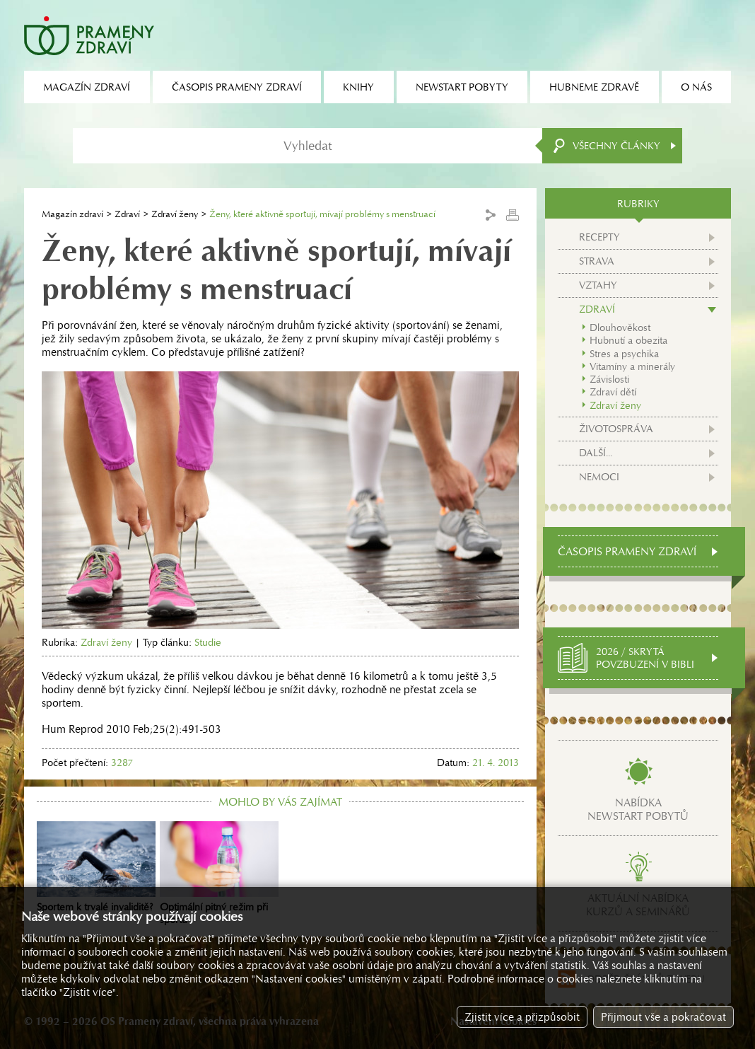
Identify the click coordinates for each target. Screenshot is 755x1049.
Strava (596, 261)
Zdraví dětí (613, 392)
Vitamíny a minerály (632, 366)
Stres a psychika (624, 353)
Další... (595, 452)
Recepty (599, 237)
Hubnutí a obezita (628, 340)
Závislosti (609, 379)
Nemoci (599, 476)
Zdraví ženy (174, 214)
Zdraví (127, 214)
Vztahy (598, 285)
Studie (207, 642)
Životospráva (616, 428)
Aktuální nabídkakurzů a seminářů (638, 904)
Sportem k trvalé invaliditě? (96, 867)
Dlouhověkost (620, 327)
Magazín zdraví (72, 214)
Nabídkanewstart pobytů (638, 809)
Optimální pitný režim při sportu (219, 873)
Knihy (358, 87)
